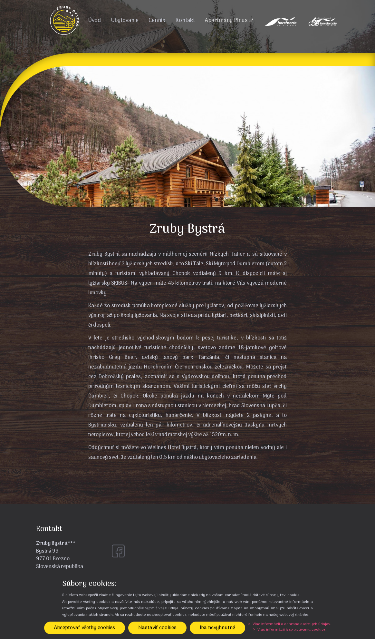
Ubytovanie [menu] (125, 20)
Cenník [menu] (157, 20)
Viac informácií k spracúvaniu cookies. (289, 629)
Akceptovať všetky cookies (84, 628)
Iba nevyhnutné (217, 628)
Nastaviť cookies (157, 628)
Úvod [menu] (94, 20)
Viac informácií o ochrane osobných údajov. (289, 624)
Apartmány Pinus (229, 20)
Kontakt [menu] (185, 20)
